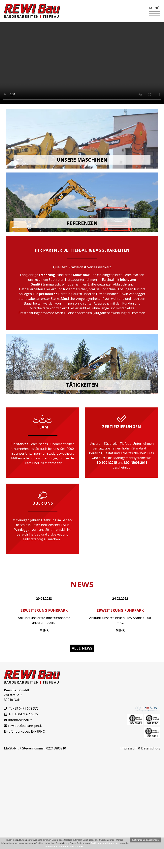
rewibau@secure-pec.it (25, 725)
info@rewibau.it (20, 720)
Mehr (44, 630)
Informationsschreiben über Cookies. (65, 846)
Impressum (128, 748)
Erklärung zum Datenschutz (105, 843)
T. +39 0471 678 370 (21, 708)
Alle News (82, 648)
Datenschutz (150, 748)
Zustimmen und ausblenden (145, 840)
